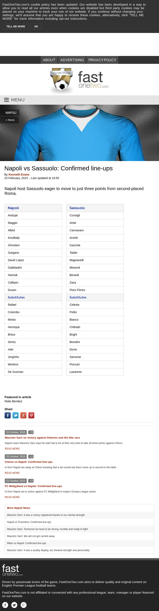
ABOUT (49, 60)
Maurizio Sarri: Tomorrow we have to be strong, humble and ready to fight (47, 529)
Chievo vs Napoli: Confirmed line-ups (29, 461)
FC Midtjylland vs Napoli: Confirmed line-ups (33, 486)
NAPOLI (11, 112)
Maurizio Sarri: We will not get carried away (31, 536)
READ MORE (12, 448)
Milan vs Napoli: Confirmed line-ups (26, 543)
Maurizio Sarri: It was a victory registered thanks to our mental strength (46, 515)
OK (36, 26)
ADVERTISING (72, 60)
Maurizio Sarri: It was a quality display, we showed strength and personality (48, 550)
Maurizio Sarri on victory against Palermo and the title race (42, 437)
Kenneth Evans (18, 174)
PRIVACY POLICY (102, 60)
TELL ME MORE (15, 26)
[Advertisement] (79, 385)
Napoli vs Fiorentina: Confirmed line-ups (29, 522)
